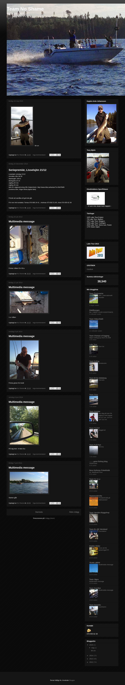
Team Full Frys (95, 445)
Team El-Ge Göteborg (97, 378)
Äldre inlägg (74, 512)
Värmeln (102, 380)
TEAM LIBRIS (94, 563)
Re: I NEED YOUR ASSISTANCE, (101, 312)
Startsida (39, 512)
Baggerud (102, 430)
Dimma (101, 447)
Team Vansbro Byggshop (99, 513)
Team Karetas (94, 411)
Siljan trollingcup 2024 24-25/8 (100, 338)
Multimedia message (21, 221)
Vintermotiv (93, 463)
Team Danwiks (95, 605)
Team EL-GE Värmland (98, 529)
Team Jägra (94, 579)
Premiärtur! (102, 531)
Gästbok (90, 269)
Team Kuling (94, 361)
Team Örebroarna (96, 293)
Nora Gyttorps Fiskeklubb (99, 470)
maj (92, 648)
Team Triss (93, 395)
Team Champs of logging (99, 336)
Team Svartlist (95, 588)
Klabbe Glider (94, 546)
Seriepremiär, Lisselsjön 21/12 (27, 169)
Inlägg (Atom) (50, 518)
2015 (91, 645)
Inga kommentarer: (39, 155)
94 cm (94, 651)
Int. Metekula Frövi (95, 472)
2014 (91, 656)
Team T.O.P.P (94, 428)
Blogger (72, 680)
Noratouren (103, 363)
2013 (91, 659)
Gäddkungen (94, 310)
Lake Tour (93, 344)
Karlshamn (102, 607)
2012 (91, 662)
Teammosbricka (95, 496)
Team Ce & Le (94, 479)
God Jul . (102, 346)
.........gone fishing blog (98, 461)
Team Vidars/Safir (96, 319)
